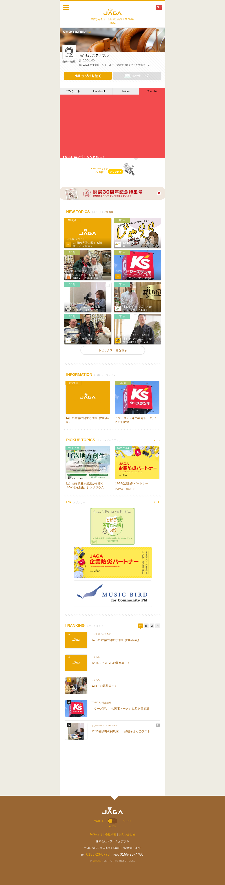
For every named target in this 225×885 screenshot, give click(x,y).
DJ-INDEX (70, 271)
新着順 (109, 212)
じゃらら (119, 239)
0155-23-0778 (98, 854)
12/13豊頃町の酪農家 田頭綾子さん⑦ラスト (88, 308)
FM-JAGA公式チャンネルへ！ (84, 157)
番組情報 (106, 702)
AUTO (112, 826)
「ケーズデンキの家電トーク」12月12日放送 (137, 276)
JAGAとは (96, 834)
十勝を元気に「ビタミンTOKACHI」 (133, 335)
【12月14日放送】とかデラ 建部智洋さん (137, 308)
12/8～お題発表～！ (104, 685)
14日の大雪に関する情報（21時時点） (87, 244)
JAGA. (97, 860)
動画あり (107, 285)
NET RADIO (87, 76)
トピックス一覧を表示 (112, 350)
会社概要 (110, 834)
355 (159, 7)
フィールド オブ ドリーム (127, 303)
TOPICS (69, 239)
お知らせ (80, 239)
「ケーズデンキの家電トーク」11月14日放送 (120, 708)
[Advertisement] (97, 767)
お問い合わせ (127, 834)
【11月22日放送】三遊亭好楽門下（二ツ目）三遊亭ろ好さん (137, 342)
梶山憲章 (82, 271)
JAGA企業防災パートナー (131, 483)
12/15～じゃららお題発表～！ (110, 663)
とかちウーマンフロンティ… (105, 725)
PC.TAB (126, 820)
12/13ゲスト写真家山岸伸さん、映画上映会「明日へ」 (88, 278)
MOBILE (99, 820)
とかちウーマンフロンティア (79, 303)
